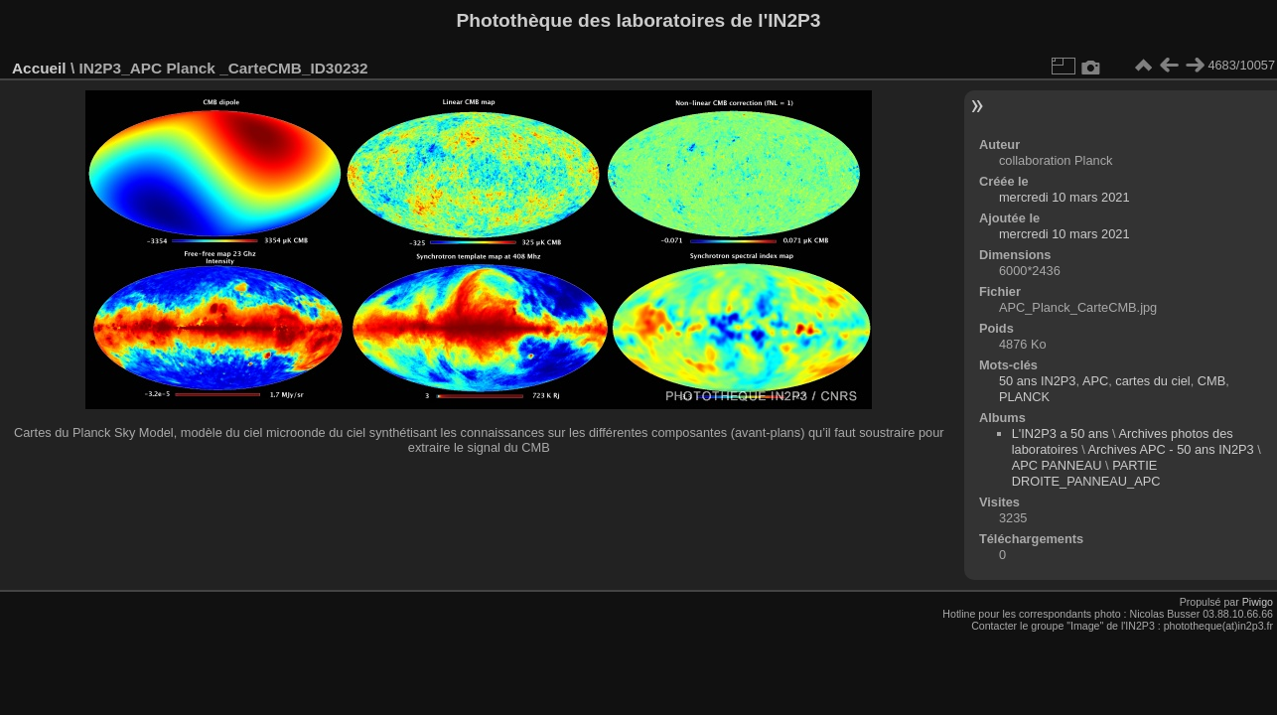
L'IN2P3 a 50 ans (1060, 433)
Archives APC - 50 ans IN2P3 (1171, 449)
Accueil (39, 68)
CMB (1211, 380)
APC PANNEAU (1058, 465)
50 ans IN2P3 (1037, 380)
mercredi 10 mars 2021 (1064, 197)
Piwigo (1257, 602)
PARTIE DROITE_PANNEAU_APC (1086, 473)
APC (1095, 380)
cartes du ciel (1152, 380)
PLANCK (1024, 396)
